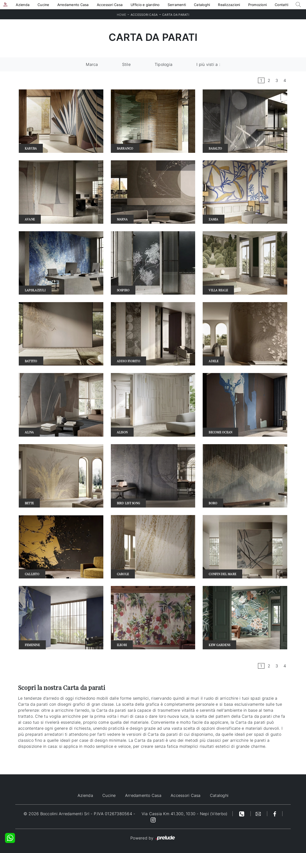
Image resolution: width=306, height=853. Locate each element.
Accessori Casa (110, 5)
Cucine (43, 5)
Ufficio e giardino (145, 5)
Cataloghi (202, 5)
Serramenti (177, 5)
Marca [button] (92, 64)
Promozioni (257, 5)
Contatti (281, 5)
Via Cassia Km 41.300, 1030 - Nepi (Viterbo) (185, 813)
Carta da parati (175, 15)
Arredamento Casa (73, 5)
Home (121, 15)
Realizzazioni (229, 5)
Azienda (23, 5)
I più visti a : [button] (208, 64)
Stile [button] (126, 64)
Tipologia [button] (163, 64)
